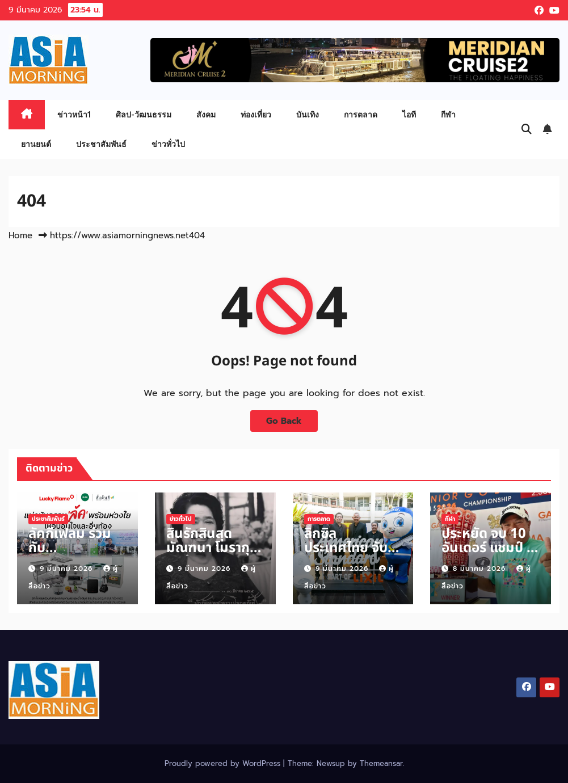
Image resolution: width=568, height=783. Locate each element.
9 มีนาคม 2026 (67, 568)
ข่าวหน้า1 (74, 114)
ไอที (409, 114)
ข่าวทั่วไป (168, 144)
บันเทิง (307, 114)
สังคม (206, 114)
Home (20, 235)
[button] (526, 129)
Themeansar (381, 763)
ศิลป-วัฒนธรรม (143, 114)
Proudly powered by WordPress (224, 763)
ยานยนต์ (36, 144)
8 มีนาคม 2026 (480, 568)
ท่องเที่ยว (256, 114)
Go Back (284, 420)
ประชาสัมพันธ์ (101, 144)
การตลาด (360, 114)
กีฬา (448, 114)
